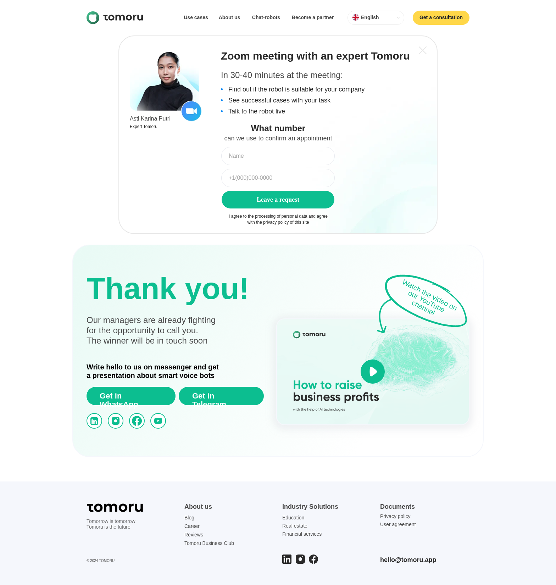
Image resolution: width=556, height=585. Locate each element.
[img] (115, 17)
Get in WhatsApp (119, 400)
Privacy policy (395, 516)
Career (192, 526)
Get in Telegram (209, 400)
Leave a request (278, 199)
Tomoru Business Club (209, 543)
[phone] (278, 178)
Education (293, 517)
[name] (278, 156)
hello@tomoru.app (408, 559)
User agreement (398, 524)
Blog (189, 517)
